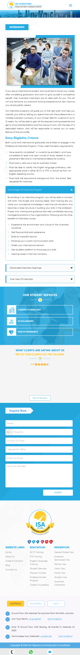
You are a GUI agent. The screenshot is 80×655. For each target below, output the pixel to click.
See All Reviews (40, 398)
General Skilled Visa (63, 552)
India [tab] (56, 603)
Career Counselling (39, 585)
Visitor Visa (59, 568)
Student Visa (60, 577)
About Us (10, 556)
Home (8, 552)
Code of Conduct (14, 561)
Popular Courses (38, 573)
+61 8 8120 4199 (46, 636)
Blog (7, 565)
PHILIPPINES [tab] (36, 603)
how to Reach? (55, 619)
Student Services (38, 568)
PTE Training (36, 556)
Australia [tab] (15, 603)
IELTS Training (36, 552)
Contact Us (11, 569)
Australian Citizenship (59, 583)
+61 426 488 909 (35, 619)
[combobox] (9, 432)
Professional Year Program (38, 579)
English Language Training (38, 562)
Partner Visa (60, 564)
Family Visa (59, 573)
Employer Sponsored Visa (62, 558)
